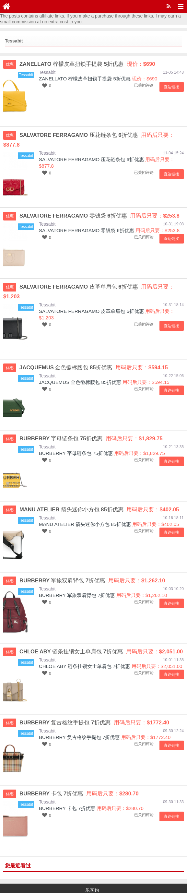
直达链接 (172, 87)
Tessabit (47, 72)
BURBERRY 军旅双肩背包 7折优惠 (77, 575)
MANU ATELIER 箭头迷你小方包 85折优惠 (85, 504)
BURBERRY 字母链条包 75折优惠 (76, 433)
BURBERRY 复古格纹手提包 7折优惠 (79, 717)
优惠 (10, 64)
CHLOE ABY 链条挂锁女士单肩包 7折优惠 (84, 646)
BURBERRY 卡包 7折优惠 (67, 789)
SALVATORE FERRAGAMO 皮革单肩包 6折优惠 (91, 291)
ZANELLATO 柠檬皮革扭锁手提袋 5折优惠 (85, 78)
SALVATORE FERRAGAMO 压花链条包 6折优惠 (91, 149)
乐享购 (92, 870)
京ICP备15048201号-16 (27, 880)
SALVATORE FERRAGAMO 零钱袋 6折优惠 (86, 220)
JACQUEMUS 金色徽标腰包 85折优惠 (80, 362)
